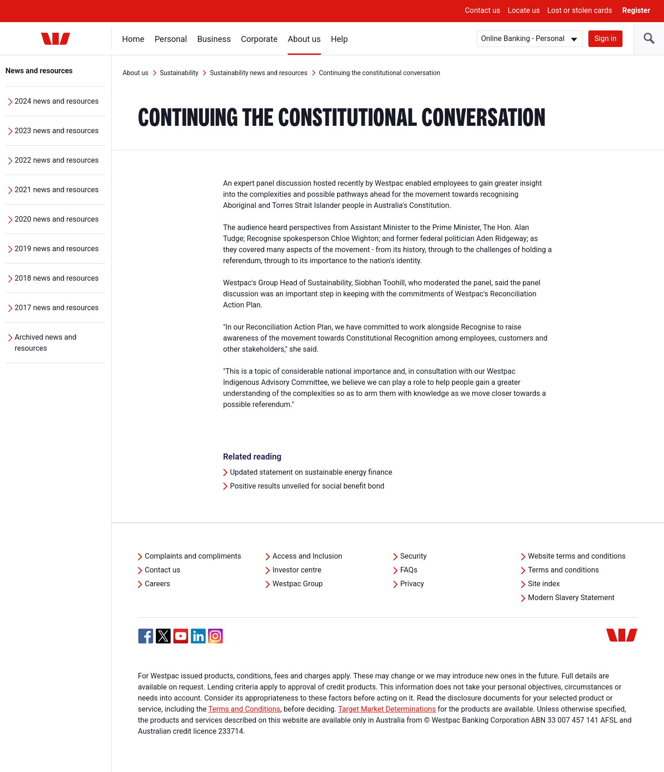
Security (413, 556)
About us (304, 39)
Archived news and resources (46, 343)
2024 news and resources (57, 101)
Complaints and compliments (193, 556)
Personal (170, 39)
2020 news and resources (57, 219)
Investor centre (297, 570)
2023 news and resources (57, 130)
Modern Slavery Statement (571, 597)
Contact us (482, 10)
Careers (157, 583)
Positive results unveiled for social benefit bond (307, 486)
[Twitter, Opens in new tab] (163, 636)
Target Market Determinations (387, 709)
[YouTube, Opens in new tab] (181, 636)
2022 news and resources (57, 160)
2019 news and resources (57, 248)
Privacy (412, 583)
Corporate (259, 39)
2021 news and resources (57, 189)
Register (636, 10)
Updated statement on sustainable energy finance (311, 472)
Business (214, 39)
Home (133, 39)
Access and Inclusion (307, 556)
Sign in (605, 38)
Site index (544, 583)
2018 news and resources (57, 278)
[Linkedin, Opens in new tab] (198, 636)
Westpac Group (298, 583)
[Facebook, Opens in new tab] (146, 636)
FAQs (408, 570)
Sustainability (179, 73)
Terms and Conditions (244, 709)
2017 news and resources (57, 307)
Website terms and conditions (577, 556)
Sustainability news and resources (259, 73)
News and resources (39, 70)
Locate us (524, 10)
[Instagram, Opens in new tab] (215, 640)
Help (339, 39)
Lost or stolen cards (579, 10)
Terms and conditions (563, 570)
